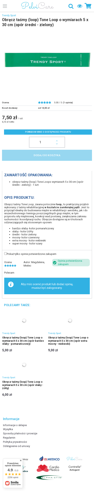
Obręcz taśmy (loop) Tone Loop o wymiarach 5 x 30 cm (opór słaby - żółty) (22, 385)
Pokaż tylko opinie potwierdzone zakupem (31, 253)
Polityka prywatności (15, 441)
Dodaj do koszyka (47, 155)
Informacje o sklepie (15, 425)
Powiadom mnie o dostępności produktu (48, 132)
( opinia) (68, 102)
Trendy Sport (9, 15)
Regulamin (9, 437)
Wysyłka (8, 429)
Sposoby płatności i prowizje (20, 433)
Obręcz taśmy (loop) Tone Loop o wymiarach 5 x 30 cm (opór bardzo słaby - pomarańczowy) (23, 340)
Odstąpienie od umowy (16, 446)
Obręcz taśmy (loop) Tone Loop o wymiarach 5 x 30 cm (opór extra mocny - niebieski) (68, 340)
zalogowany (54, 287)
